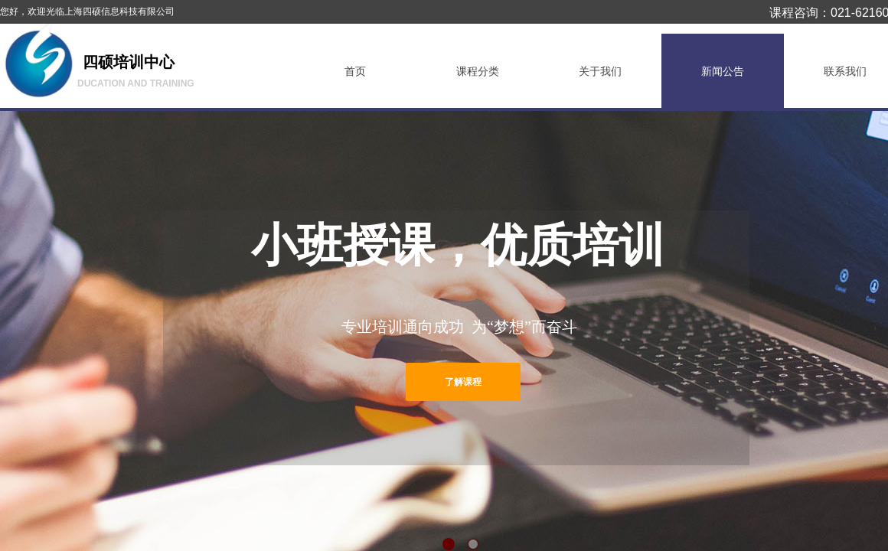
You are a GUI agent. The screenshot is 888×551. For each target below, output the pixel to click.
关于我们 (600, 71)
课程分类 (477, 71)
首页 (355, 71)
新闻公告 (722, 71)
